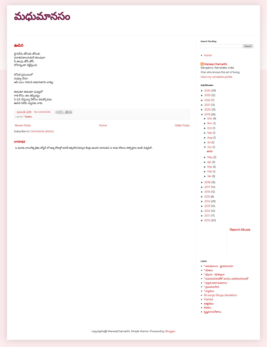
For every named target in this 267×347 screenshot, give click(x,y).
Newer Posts (23, 125)
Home (103, 125)
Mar (210, 166)
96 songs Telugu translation (220, 295)
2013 (208, 206)
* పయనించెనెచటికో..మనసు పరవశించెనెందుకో (226, 278)
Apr (209, 162)
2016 (208, 191)
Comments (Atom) (42, 131)
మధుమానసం (42, 16)
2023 (208, 95)
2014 (208, 201)
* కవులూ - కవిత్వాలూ (214, 274)
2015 (208, 196)
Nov (210, 123)
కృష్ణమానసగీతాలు (212, 311)
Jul (209, 142)
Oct (210, 128)
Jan (209, 176)
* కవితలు (28, 116)
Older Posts (182, 125)
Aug (210, 137)
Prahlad (208, 299)
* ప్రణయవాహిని (211, 286)
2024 (208, 90)
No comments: (42, 112)
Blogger (170, 331)
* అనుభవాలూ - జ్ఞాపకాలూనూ (218, 266)
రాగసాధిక (19, 141)
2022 (208, 100)
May (210, 157)
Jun (209, 147)
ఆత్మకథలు (209, 303)
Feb (210, 171)
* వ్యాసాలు (209, 291)
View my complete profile (216, 77)
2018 (208, 182)
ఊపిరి (18, 45)
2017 (208, 187)
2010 (208, 220)
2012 (208, 210)
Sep (210, 132)
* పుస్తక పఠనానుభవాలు (215, 282)
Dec (210, 118)
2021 (208, 104)
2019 (208, 114)
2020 (208, 109)
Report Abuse (240, 229)
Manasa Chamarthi (215, 64)
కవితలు (207, 307)
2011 (207, 215)
